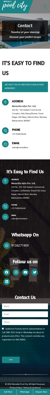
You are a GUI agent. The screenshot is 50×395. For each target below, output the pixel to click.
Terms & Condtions (31, 388)
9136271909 (20, 245)
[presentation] (22, 349)
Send (11, 360)
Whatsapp (24, 392)
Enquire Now (41, 392)
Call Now (8, 392)
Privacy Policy (16, 388)
